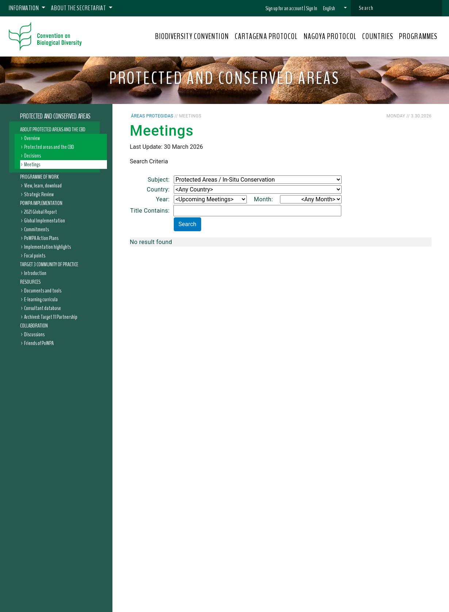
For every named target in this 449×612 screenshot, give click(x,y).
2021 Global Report (40, 212)
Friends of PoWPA (39, 343)
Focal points (34, 256)
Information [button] (24, 8)
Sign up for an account (284, 8)
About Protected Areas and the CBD (52, 129)
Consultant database (42, 308)
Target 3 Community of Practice (49, 264)
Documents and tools (42, 291)
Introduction (35, 273)
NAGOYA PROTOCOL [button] (330, 36)
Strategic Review (39, 194)
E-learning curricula (41, 299)
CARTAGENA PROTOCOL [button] (266, 36)
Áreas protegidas (152, 116)
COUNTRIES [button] (377, 36)
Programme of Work (39, 177)
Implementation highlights (47, 247)
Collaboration (34, 326)
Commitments (36, 229)
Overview (32, 138)
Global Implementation (44, 221)
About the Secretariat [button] (79, 8)
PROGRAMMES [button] (418, 36)
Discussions (34, 334)
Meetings (32, 164)
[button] (335, 8)
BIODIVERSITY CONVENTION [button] (192, 36)
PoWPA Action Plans (41, 238)
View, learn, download (43, 186)
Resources (30, 282)
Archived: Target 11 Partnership (50, 317)
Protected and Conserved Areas (55, 116)
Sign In (311, 8)
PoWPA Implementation (41, 203)
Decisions (32, 156)
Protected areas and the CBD (49, 147)
